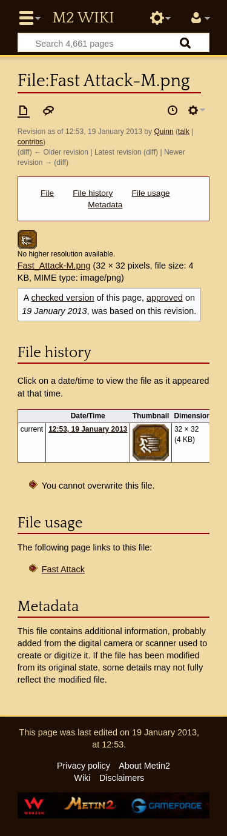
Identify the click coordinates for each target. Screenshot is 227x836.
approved (164, 298)
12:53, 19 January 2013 (87, 429)
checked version (62, 298)
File (47, 193)
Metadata (105, 204)
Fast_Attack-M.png (54, 265)
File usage (151, 193)
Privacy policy (83, 766)
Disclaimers (121, 778)
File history (93, 193)
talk (183, 131)
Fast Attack (63, 569)
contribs (30, 142)
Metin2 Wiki (83, 18)
